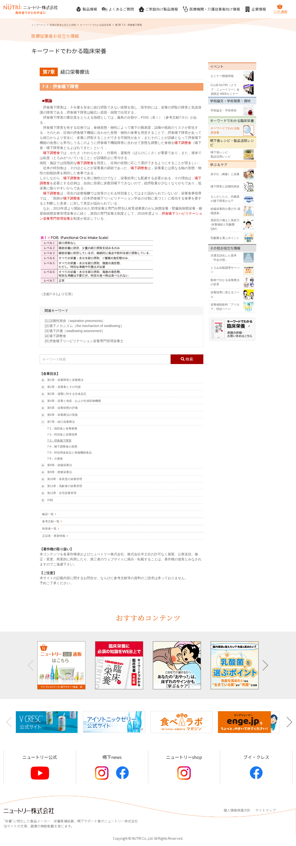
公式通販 (280, 9)
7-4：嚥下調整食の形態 (62, 446)
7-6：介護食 (55, 458)
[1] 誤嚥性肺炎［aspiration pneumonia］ (75, 321)
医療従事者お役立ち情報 (63, 25)
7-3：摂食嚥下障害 (59, 440)
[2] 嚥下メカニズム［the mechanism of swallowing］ (84, 326)
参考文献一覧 (50, 521)
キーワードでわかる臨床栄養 (95, 25)
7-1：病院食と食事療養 (62, 428)
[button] (265, 665)
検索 (187, 359)
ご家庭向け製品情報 (158, 9)
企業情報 (255, 9)
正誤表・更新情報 (53, 536)
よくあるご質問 (118, 9)
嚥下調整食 (182, 143)
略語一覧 (48, 514)
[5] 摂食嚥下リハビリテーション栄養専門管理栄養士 (84, 341)
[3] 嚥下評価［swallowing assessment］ (75, 331)
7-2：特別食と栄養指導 (62, 434)
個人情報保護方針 (237, 810)
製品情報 (86, 9)
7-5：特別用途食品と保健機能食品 (69, 452)
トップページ (38, 25)
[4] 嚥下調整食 (55, 336)
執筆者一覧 (49, 528)
